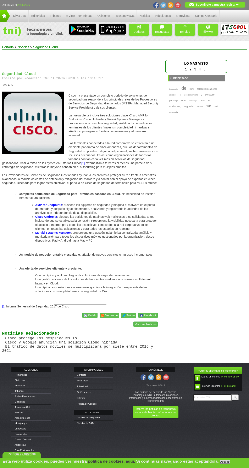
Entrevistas (183, 15)
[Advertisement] (80, 59)
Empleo (185, 29)
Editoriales (38, 15)
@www (208, 29)
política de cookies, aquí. (111, 461)
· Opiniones (19, 401)
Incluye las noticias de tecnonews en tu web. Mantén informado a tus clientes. (155, 412)
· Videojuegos (20, 423)
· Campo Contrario (22, 439)
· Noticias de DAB (85, 423)
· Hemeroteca (20, 375)
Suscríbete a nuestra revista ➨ (217, 4)
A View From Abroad (79, 15)
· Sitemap (80, 398)
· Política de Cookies (86, 404)
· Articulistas (19, 445)
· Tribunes (18, 391)
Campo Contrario (206, 15)
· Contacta (81, 375)
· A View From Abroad (24, 396)
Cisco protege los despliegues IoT (42, 338)
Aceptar (225, 461)
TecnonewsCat (125, 15)
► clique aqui (228, 386)
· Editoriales (19, 385)
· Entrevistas (19, 428)
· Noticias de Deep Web (88, 417)
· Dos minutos (20, 434)
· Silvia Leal (19, 380)
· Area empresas (21, 418)
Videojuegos (163, 15)
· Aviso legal (82, 380)
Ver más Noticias (145, 324)
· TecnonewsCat (21, 407)
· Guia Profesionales (23, 450)
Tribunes (55, 15)
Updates (139, 29)
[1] (83, 163)
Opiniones (104, 15)
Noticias (144, 15)
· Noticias (18, 412)
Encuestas (162, 29)
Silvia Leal (19, 15)
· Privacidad (82, 386)
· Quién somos (83, 392)
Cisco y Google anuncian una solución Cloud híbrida (61, 342)
